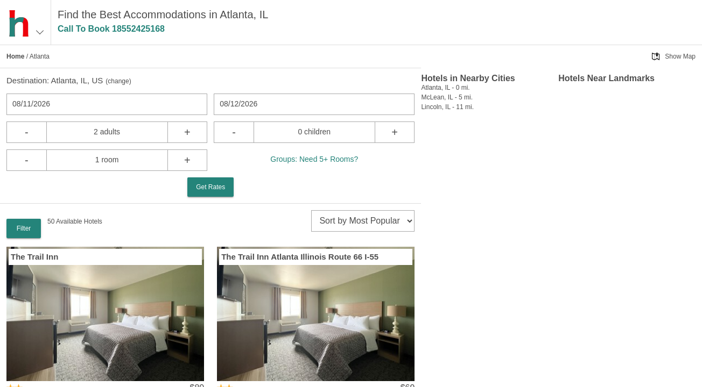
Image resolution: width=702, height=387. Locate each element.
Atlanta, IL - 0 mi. (445, 87)
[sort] (363, 221)
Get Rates (210, 187)
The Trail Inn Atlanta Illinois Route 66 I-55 (299, 256)
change (118, 81)
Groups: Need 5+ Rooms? (314, 159)
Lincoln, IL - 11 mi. (447, 107)
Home (15, 56)
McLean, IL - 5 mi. (447, 97)
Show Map (680, 56)
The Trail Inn (34, 256)
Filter (24, 228)
